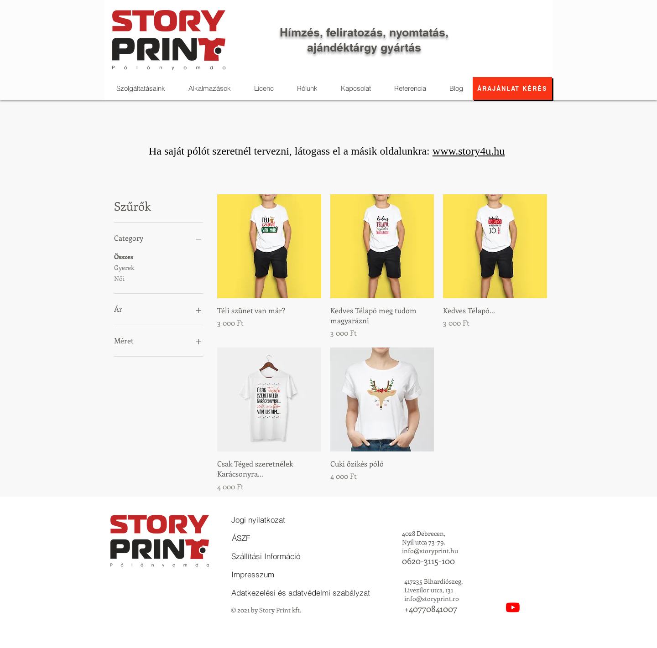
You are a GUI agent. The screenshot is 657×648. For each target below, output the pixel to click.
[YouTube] (513, 607)
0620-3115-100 (428, 560)
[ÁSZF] (241, 538)
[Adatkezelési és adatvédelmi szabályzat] (300, 593)
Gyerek (124, 267)
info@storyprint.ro (431, 598)
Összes (123, 256)
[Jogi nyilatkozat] (258, 520)
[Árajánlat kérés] (512, 88)
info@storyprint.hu (430, 550)
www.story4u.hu (469, 151)
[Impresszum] (253, 574)
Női (119, 278)
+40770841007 (430, 608)
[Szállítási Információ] (266, 556)
